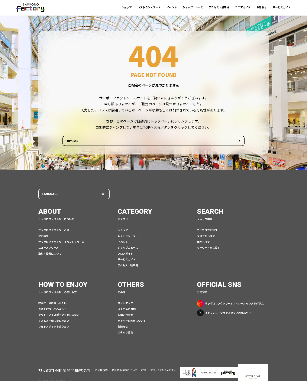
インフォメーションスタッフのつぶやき (224, 313)
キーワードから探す (208, 248)
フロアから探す (206, 236)
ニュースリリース (48, 248)
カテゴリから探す (207, 231)
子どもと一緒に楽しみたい (53, 321)
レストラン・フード (149, 7)
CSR (143, 365)
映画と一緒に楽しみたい (52, 304)
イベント (172, 7)
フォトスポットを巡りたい (53, 327)
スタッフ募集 (125, 333)
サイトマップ (125, 304)
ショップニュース (193, 7)
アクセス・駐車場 (219, 7)
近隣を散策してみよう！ (52, 310)
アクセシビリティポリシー (164, 365)
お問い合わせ (125, 315)
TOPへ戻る (137, 142)
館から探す (203, 242)
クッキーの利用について (132, 321)
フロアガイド (243, 7)
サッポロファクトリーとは (53, 231)
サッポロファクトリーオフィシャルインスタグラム (230, 304)
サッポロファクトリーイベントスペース (61, 242)
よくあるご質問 (127, 310)
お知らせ (261, 7)
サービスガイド (282, 7)
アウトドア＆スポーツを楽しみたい (58, 315)
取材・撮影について (49, 254)
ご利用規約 (101, 365)
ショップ (126, 7)
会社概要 (43, 236)
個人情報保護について (124, 365)
